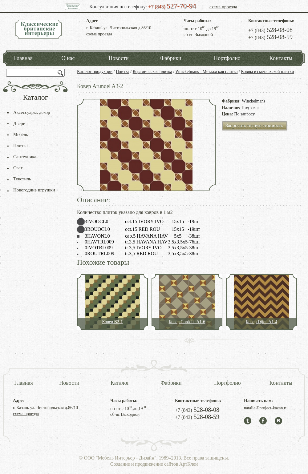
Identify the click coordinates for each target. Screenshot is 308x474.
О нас (68, 58)
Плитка (122, 71)
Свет (17, 167)
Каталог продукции (94, 71)
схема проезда (223, 6)
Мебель (20, 134)
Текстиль (22, 178)
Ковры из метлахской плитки (267, 71)
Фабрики (170, 58)
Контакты (281, 58)
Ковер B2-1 (112, 321)
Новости (118, 58)
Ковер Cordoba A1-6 (187, 321)
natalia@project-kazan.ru (266, 408)
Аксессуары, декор (31, 112)
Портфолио (227, 58)
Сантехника (24, 156)
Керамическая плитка (152, 71)
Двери (19, 123)
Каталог (120, 383)
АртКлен (188, 464)
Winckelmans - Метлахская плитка (207, 71)
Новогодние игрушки (34, 189)
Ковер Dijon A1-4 (261, 321)
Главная (23, 58)
